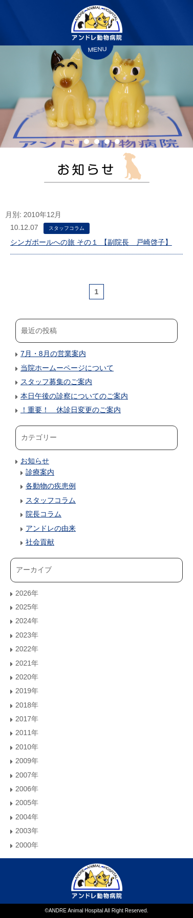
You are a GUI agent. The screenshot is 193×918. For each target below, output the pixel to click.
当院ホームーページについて (67, 368)
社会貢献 (40, 542)
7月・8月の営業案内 (53, 353)
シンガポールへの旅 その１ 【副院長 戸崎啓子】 (91, 242)
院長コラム (43, 514)
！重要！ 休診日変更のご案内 (70, 410)
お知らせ (34, 461)
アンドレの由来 (51, 528)
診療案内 (40, 472)
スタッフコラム (66, 228)
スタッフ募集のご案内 (56, 382)
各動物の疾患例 (51, 486)
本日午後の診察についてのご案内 (74, 396)
